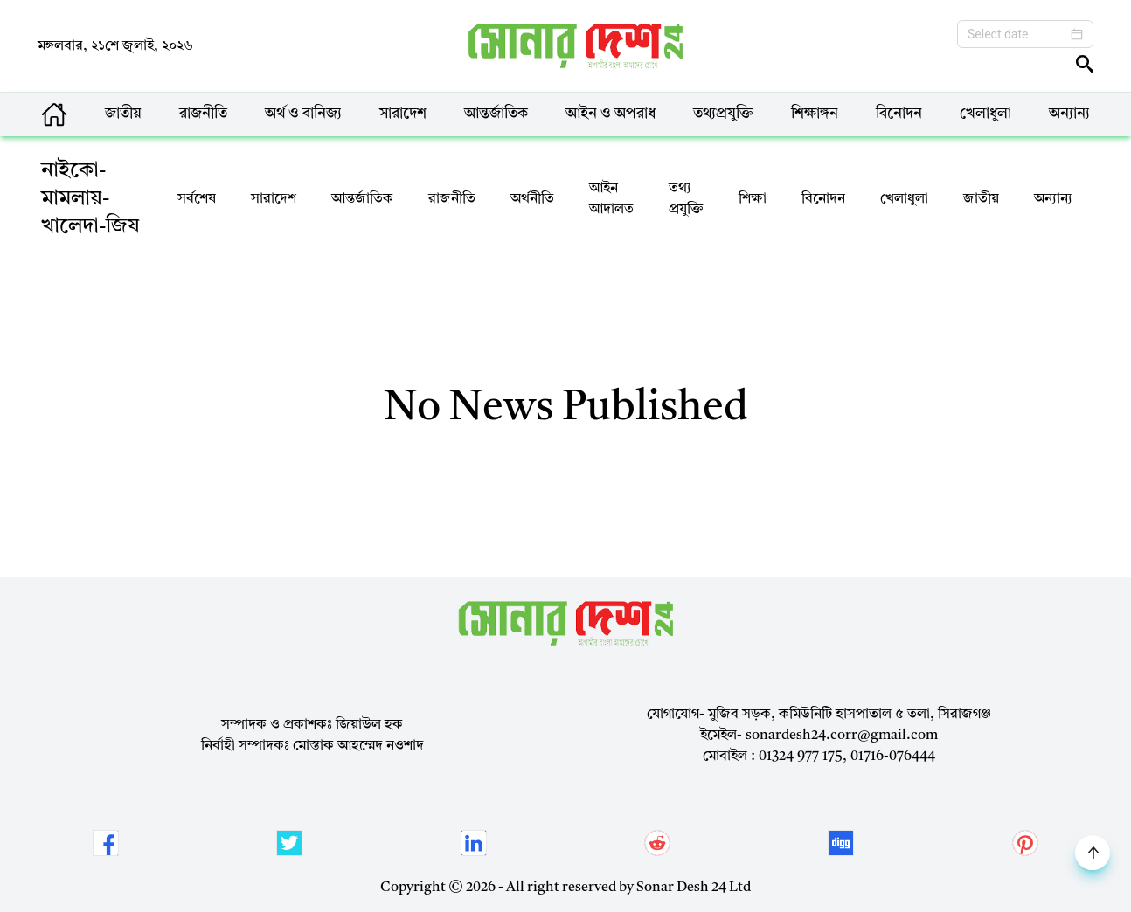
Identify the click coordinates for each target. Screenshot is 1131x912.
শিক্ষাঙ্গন (814, 114)
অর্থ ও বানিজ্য (303, 114)
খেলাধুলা (985, 114)
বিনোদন (899, 114)
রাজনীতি (203, 114)
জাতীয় (123, 114)
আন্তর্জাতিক (496, 114)
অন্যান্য (1069, 114)
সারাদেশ (403, 114)
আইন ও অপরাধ (611, 114)
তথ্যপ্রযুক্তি (723, 114)
